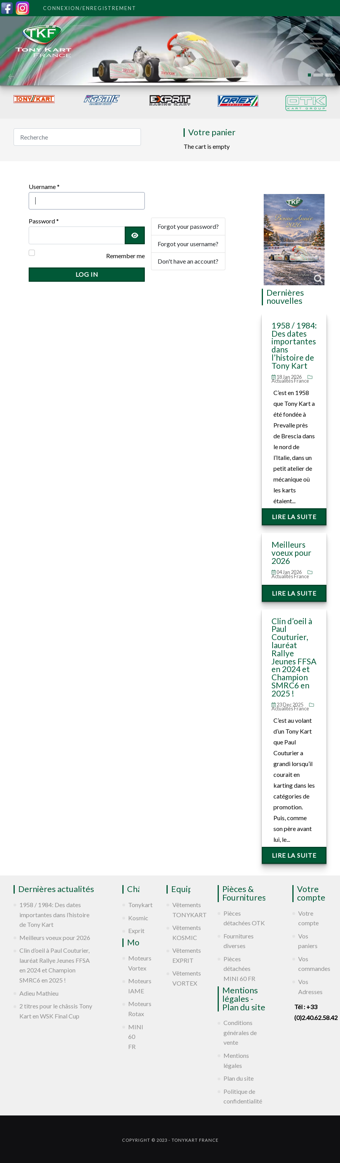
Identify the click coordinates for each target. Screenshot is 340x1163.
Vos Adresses (310, 986)
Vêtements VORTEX (181, 978)
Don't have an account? (188, 261)
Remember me (125, 255)
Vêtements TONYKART (181, 909)
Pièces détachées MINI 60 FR (239, 968)
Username (44, 186)
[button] (309, 75)
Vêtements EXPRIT (181, 955)
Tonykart (133, 904)
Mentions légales (236, 1060)
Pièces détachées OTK (244, 918)
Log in (87, 274)
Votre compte (308, 918)
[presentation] (11, 75)
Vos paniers (308, 941)
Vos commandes (312, 963)
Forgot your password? (188, 226)
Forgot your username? (188, 243)
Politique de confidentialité (242, 1096)
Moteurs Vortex (133, 963)
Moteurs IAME (133, 985)
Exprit (133, 930)
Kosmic (133, 917)
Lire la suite (294, 516)
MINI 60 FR (133, 1036)
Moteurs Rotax (133, 1008)
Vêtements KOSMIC (181, 932)
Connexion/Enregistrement (89, 8)
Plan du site (238, 1078)
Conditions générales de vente (240, 1032)
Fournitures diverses (238, 941)
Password (44, 221)
